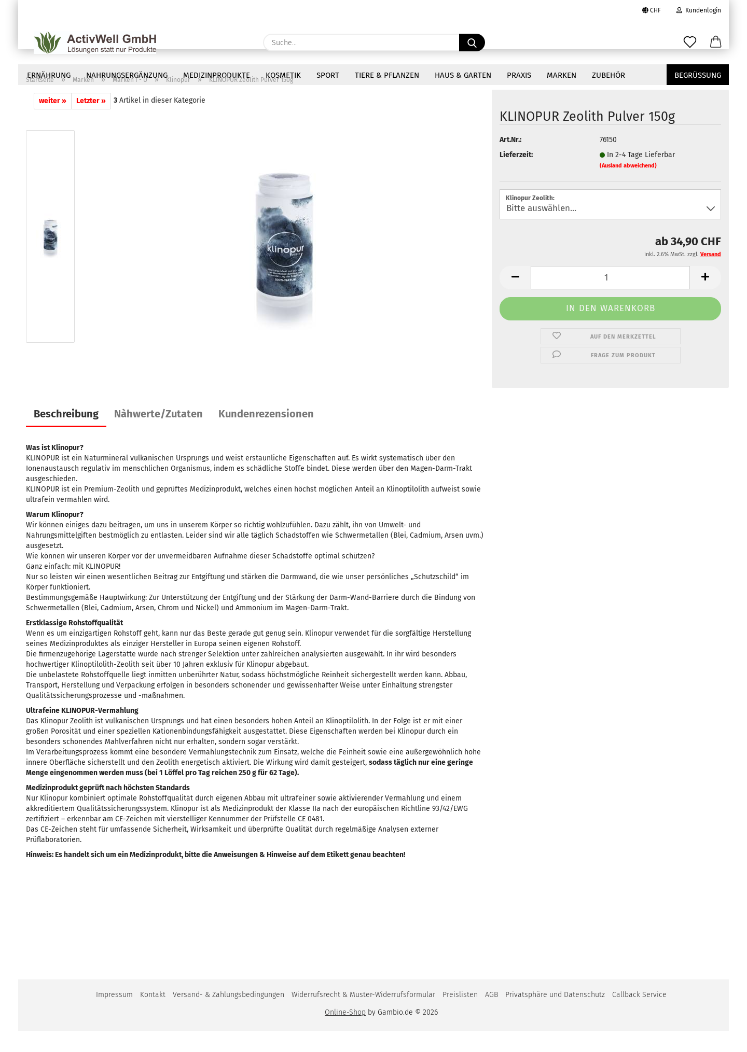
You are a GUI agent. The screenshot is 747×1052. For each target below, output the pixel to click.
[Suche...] (472, 42)
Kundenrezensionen (266, 434)
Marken (561, 75)
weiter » (52, 121)
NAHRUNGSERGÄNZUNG (127, 75)
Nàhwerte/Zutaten (158, 434)
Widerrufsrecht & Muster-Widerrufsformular (363, 1015)
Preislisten (460, 1015)
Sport (327, 75)
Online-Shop (345, 1033)
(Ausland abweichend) (628, 186)
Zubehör (608, 75)
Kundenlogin (698, 10)
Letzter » (91, 121)
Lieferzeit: (516, 175)
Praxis (519, 75)
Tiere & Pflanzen (387, 75)
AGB (491, 1015)
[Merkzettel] (690, 42)
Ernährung (49, 75)
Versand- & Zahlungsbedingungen (228, 1015)
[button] (716, 42)
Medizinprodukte (216, 75)
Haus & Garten (463, 75)
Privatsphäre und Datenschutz (555, 1015)
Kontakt (152, 1015)
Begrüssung (697, 75)
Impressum (114, 1015)
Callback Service (639, 1015)
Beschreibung (66, 434)
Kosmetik (283, 75)
